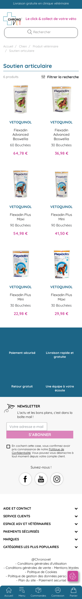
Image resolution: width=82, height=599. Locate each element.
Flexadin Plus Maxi (20, 216)
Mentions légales (66, 568)
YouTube (41, 479)
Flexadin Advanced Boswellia (20, 134)
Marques (11, 539)
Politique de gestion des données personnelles (42, 576)
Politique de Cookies (42, 572)
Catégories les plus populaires (31, 547)
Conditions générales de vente (28, 568)
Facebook (25, 479)
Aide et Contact (17, 508)
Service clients (16, 516)
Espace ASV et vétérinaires (27, 524)
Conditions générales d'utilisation (42, 563)
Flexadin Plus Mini (61, 216)
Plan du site (27, 580)
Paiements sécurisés (21, 531)
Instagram (57, 479)
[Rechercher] (44, 32)
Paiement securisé (52, 580)
